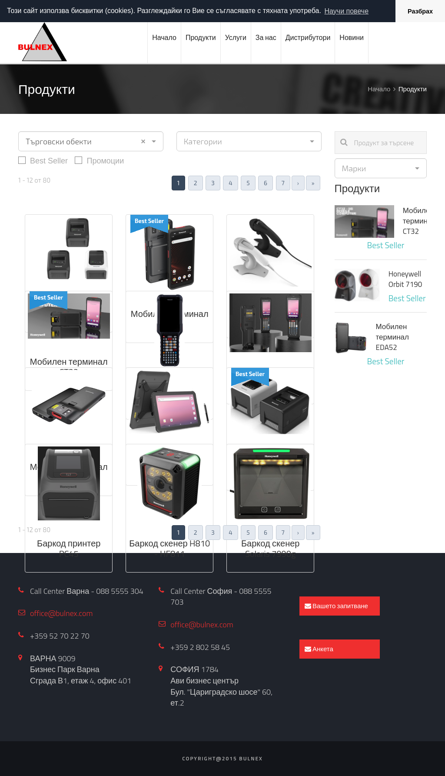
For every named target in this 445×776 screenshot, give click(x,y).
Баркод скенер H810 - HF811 (169, 548)
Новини (351, 37)
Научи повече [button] (347, 11)
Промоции (99, 160)
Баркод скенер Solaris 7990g (270, 548)
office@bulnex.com (61, 613)
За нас (266, 37)
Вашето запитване (336, 606)
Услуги (235, 37)
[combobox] (90, 141)
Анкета (319, 649)
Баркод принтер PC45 (68, 548)
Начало (164, 37)
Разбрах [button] (420, 11)
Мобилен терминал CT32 (69, 367)
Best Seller (43, 160)
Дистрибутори (308, 37)
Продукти (201, 37)
